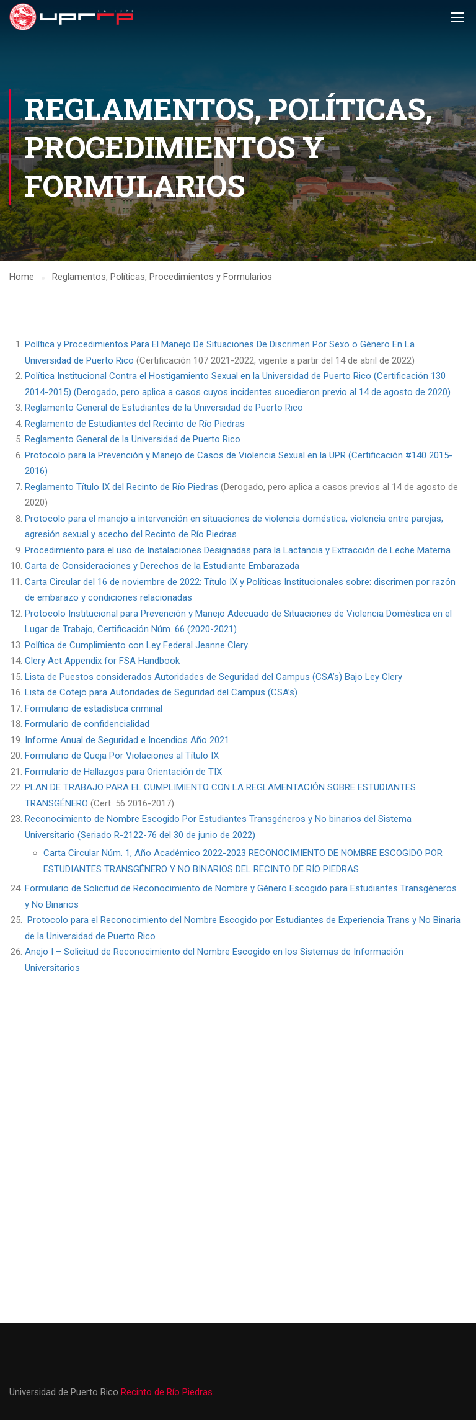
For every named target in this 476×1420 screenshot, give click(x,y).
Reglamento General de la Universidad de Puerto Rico (132, 439)
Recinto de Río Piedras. (167, 1392)
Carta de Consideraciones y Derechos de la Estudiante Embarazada (162, 565)
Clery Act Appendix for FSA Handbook (102, 660)
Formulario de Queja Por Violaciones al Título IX (122, 755)
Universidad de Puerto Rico (65, 1392)
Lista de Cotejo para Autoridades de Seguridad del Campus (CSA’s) (161, 692)
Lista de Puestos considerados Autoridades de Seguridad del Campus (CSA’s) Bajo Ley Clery (213, 676)
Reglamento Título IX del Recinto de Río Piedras (123, 487)
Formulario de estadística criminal (93, 708)
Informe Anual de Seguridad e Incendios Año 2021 (127, 740)
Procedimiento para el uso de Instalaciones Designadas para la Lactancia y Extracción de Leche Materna (238, 550)
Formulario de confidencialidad (87, 724)
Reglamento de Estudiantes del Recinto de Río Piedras (135, 423)
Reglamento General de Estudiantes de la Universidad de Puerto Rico (164, 407)
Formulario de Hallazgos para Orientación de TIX (123, 771)
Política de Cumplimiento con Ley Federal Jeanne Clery (136, 645)
